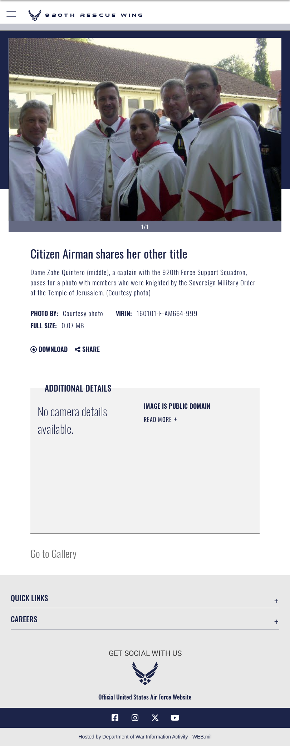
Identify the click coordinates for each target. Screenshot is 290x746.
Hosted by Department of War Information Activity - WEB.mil (144, 737)
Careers (24, 618)
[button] (11, 15)
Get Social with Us (145, 653)
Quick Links (29, 597)
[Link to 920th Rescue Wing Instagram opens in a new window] (134, 717)
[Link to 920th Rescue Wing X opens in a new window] (155, 717)
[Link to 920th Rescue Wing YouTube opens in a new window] (175, 717)
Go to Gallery (53, 553)
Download (49, 349)
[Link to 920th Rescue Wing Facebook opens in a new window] (114, 717)
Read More (159, 419)
